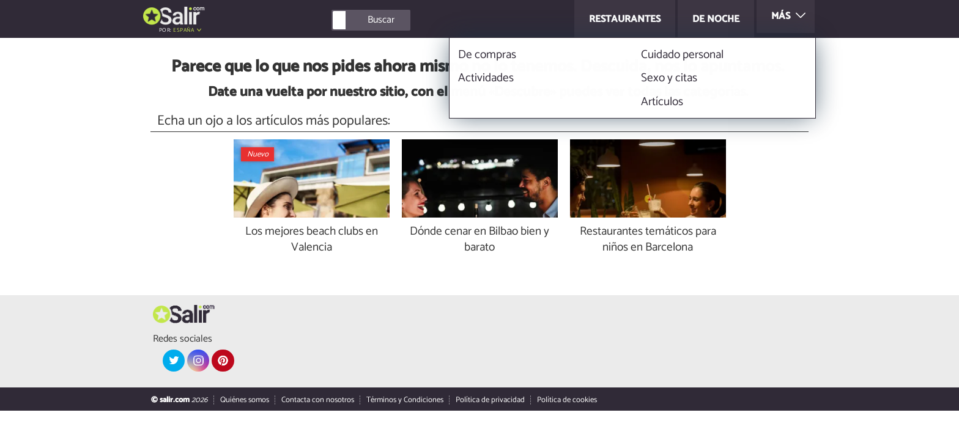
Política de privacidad (490, 400)
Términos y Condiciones (404, 400)
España (183, 30)
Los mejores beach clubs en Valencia (311, 240)
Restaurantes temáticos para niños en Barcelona (648, 240)
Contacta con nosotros (317, 400)
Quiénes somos (244, 400)
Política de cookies (567, 400)
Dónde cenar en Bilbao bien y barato (479, 240)
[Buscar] (425, 20)
